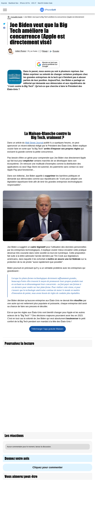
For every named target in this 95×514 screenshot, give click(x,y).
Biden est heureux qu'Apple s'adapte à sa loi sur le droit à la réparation (46, 374)
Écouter (56, 51)
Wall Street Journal (34, 143)
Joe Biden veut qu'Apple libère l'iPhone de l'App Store (38, 350)
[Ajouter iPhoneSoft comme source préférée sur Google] (47, 64)
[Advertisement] (47, 111)
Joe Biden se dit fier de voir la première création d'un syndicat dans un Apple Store (51, 362)
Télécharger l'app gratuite (47, 329)
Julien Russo (20, 51)
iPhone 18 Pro (25, 3)
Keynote (4, 3)
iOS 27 (33, 3)
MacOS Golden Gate (45, 3)
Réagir (45, 51)
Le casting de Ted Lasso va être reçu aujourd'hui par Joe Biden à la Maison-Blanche (52, 410)
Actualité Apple (16, 17)
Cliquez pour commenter (47, 457)
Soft (50, 10)
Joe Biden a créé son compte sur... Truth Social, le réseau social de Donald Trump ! (51, 398)
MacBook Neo (13, 3)
